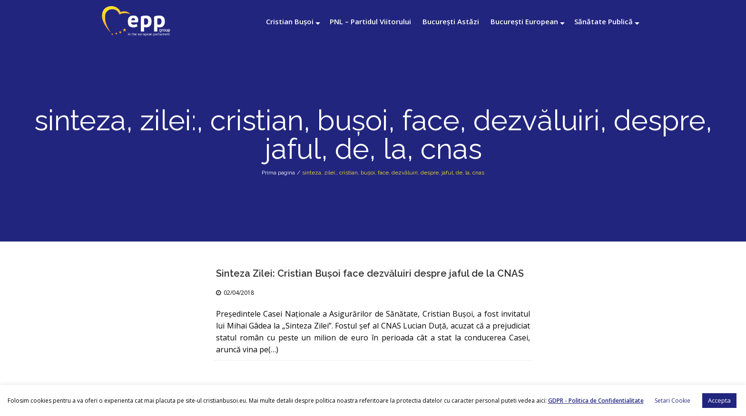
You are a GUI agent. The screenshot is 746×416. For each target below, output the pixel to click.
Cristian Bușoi (290, 21)
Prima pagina (278, 172)
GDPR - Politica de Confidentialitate (596, 401)
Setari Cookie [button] (672, 401)
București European (524, 21)
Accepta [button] (719, 400)
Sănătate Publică (603, 21)
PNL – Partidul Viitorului (370, 21)
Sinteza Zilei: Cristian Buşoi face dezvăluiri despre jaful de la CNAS (370, 273)
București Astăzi (450, 21)
